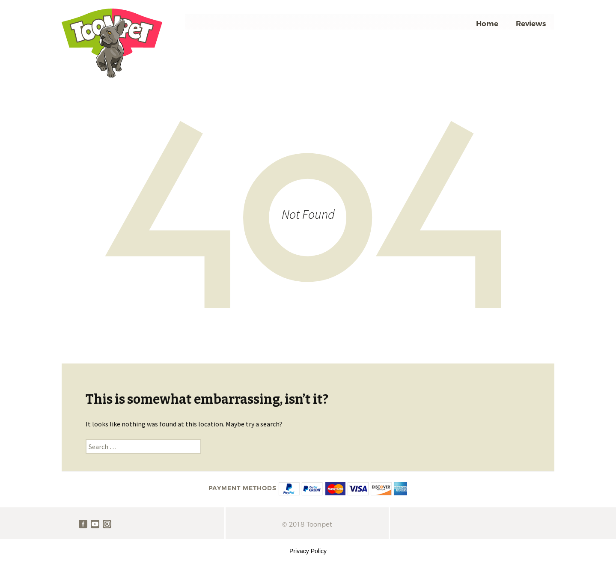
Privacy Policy (308, 551)
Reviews (531, 23)
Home (487, 23)
